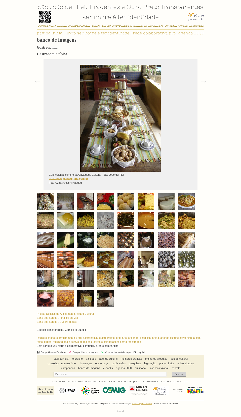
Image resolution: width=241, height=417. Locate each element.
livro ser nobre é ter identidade (98, 33)
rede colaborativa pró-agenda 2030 (168, 33)
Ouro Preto (143, 6)
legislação (150, 363)
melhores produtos (156, 358)
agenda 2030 (124, 368)
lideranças (86, 363)
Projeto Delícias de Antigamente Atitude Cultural (65, 313)
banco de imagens (89, 368)
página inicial (50, 33)
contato (176, 368)
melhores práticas (131, 358)
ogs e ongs (101, 363)
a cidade (91, 358)
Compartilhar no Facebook (51, 352)
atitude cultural (179, 358)
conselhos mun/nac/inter (62, 363)
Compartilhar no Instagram (83, 352)
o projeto (77, 358)
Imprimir (140, 352)
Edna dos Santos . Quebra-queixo (57, 321)
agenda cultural (108, 358)
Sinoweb (120, 411)
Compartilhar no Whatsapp (116, 352)
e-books (108, 368)
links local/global (159, 368)
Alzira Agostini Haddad (142, 403)
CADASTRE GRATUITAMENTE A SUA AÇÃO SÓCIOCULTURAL (161, 382)
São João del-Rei (62, 6)
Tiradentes (104, 6)
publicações (119, 363)
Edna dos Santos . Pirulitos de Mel (57, 317)
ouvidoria (140, 368)
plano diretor (166, 363)
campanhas (68, 368)
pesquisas (135, 363)
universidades (185, 363)
